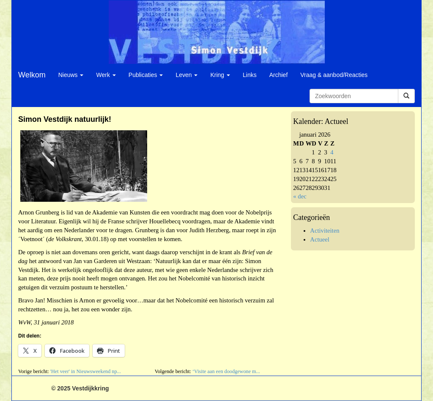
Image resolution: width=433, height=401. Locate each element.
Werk (105, 74)
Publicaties (146, 74)
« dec (299, 196)
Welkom (32, 75)
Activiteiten (324, 230)
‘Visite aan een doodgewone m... (226, 371)
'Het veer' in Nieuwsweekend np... (85, 371)
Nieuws (71, 74)
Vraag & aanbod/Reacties (333, 74)
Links (250, 74)
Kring (220, 74)
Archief (278, 74)
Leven (186, 74)
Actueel (319, 239)
